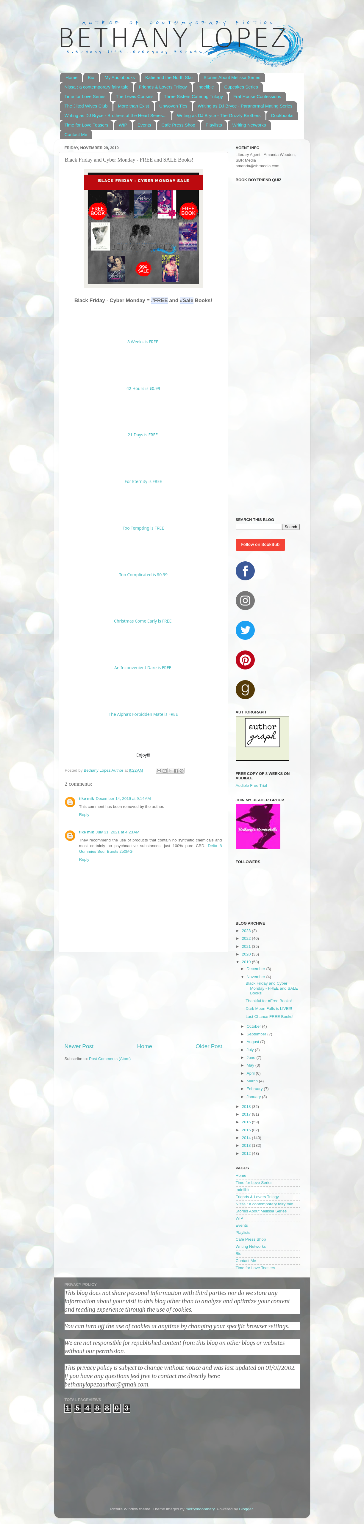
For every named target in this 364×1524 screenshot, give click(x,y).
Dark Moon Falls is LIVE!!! (269, 1008)
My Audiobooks (119, 77)
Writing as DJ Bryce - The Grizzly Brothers (218, 115)
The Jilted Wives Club (86, 105)
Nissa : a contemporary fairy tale (97, 86)
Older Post (209, 1046)
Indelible (205, 86)
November (256, 977)
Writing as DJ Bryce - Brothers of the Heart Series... (116, 115)
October (254, 1026)
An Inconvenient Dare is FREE (142, 667)
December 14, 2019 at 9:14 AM (123, 798)
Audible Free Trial (251, 785)
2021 (247, 946)
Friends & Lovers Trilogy (163, 86)
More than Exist (133, 105)
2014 (247, 1138)
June (252, 1057)
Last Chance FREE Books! (269, 1016)
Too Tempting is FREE (143, 528)
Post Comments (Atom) (110, 1058)
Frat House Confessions (257, 96)
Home (71, 77)
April (251, 1073)
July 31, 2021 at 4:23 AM (118, 832)
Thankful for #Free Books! (269, 1001)
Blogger (246, 1509)
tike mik (86, 798)
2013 (247, 1145)
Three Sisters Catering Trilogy (193, 96)
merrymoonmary (199, 1509)
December (256, 968)
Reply (84, 814)
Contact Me (76, 134)
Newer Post (79, 1046)
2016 (247, 1122)
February (255, 1088)
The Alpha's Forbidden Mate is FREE (143, 714)
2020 (247, 954)
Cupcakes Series (241, 86)
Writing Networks (249, 124)
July (251, 1050)
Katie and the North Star (169, 77)
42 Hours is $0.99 (143, 388)
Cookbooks (282, 115)
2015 (247, 1130)
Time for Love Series (85, 96)
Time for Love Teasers (87, 124)
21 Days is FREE (143, 435)
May (251, 1065)
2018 (247, 1106)
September (257, 1034)
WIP (123, 124)
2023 (247, 930)
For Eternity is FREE (143, 481)
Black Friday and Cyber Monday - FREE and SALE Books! (272, 988)
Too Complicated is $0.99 (143, 574)
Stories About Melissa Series (232, 77)
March (253, 1081)
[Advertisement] (143, 997)
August (253, 1042)
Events (144, 124)
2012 (247, 1153)
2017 (247, 1114)
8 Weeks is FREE (143, 342)
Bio (91, 77)
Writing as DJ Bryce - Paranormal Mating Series (245, 105)
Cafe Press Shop (178, 124)
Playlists (214, 124)
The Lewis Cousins (135, 96)
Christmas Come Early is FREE (142, 621)
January (254, 1097)
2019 (247, 962)
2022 (247, 938)
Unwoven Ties (173, 105)
